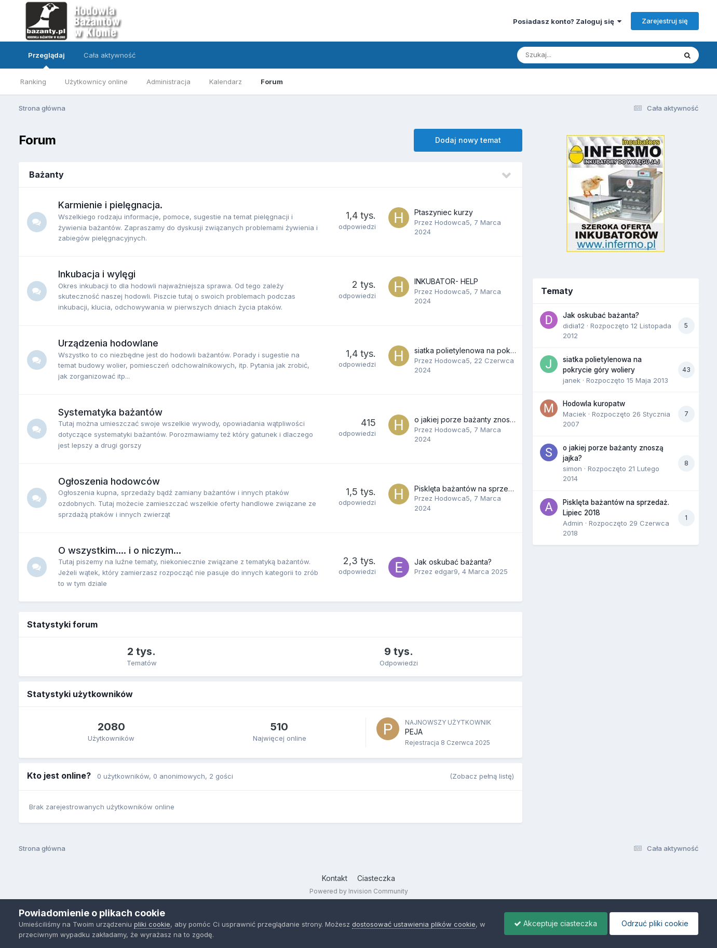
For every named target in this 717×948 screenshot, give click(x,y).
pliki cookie (152, 924)
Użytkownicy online (96, 81)
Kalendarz (225, 81)
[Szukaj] (571, 55)
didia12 (574, 326)
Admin (573, 523)
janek (571, 380)
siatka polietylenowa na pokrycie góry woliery (493, 350)
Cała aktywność (110, 55)
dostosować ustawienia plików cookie (414, 924)
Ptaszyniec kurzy (443, 212)
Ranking (33, 81)
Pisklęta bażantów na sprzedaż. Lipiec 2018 (488, 488)
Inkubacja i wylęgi (98, 274)
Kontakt (334, 878)
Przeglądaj (46, 60)
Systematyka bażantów (111, 412)
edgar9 (446, 571)
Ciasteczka (376, 878)
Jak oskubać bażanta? (453, 561)
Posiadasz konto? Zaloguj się (567, 21)
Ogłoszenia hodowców (110, 481)
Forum (272, 81)
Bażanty (46, 174)
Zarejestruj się (665, 21)
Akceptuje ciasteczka (552, 923)
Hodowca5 (452, 222)
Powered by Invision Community (358, 891)
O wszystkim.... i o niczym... (120, 550)
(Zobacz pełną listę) (482, 776)
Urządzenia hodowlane (109, 343)
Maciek (574, 414)
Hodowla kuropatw (594, 403)
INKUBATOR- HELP (446, 281)
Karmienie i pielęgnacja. (111, 204)
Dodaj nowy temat (468, 140)
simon (572, 468)
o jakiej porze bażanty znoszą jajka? (476, 419)
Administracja (168, 81)
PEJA (414, 731)
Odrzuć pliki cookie (652, 923)
